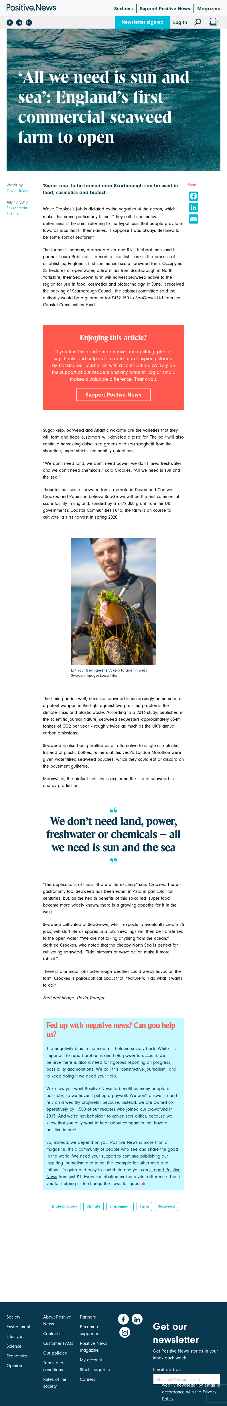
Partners (88, 1317)
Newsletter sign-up (142, 22)
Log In (180, 22)
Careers (87, 1379)
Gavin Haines (18, 190)
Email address (167, 1369)
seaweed (166, 1208)
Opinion (14, 1365)
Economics (17, 1356)
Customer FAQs (58, 1343)
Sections (123, 9)
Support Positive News (165, 9)
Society (13, 1317)
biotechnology (64, 1208)
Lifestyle (14, 1336)
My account (91, 1360)
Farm (144, 1208)
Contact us (53, 1333)
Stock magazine (95, 1369)
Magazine (208, 9)
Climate (93, 1208)
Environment (17, 208)
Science (13, 213)
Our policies (55, 1353)
